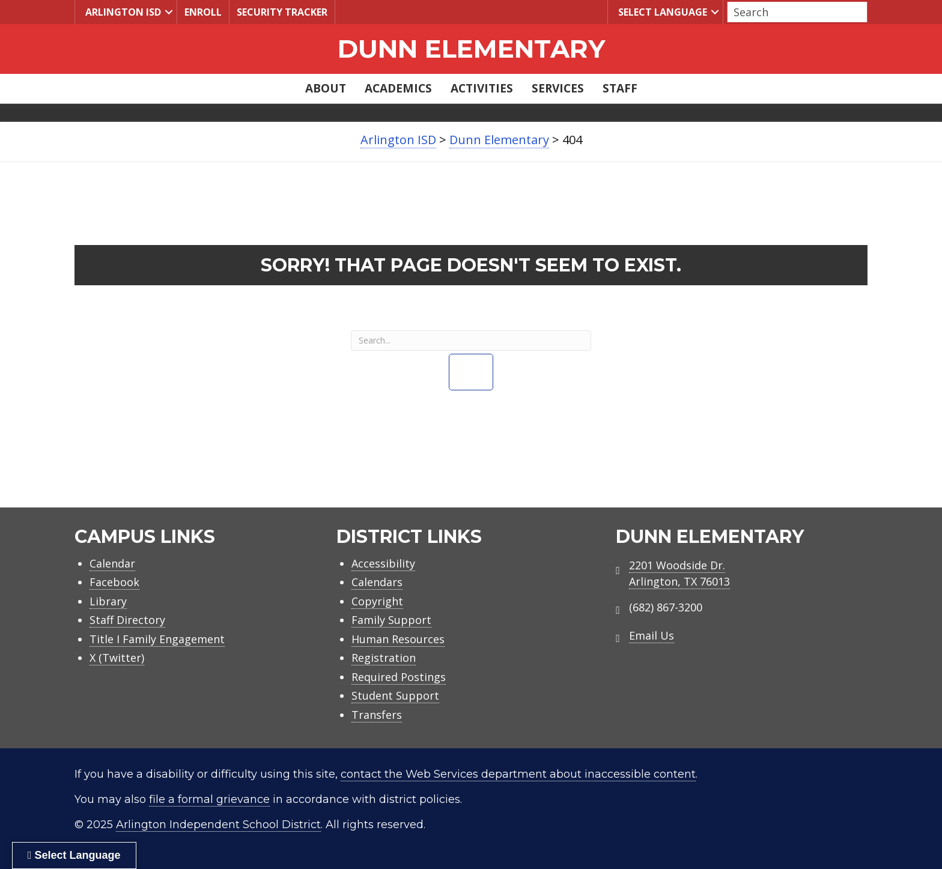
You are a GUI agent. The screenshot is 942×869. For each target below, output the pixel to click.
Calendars (377, 582)
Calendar (112, 563)
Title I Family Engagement (157, 639)
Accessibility (383, 563)
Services (558, 88)
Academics (398, 88)
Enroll (203, 12)
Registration (383, 657)
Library (108, 601)
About (325, 88)
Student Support (395, 695)
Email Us (651, 635)
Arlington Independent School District (218, 824)
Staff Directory (127, 620)
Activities (482, 88)
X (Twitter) (117, 657)
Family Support (391, 620)
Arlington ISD (121, 11)
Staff (620, 88)
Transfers (376, 714)
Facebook (114, 582)
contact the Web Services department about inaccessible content (518, 774)
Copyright (377, 601)
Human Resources (398, 639)
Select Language (661, 11)
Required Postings (398, 677)
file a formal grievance (209, 799)
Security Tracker (282, 12)
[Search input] (794, 12)
